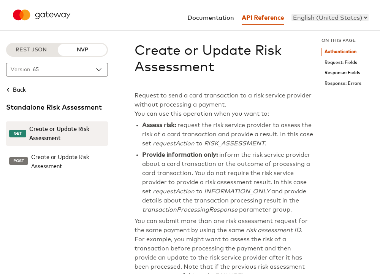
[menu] (330, 17)
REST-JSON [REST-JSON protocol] (31, 50)
